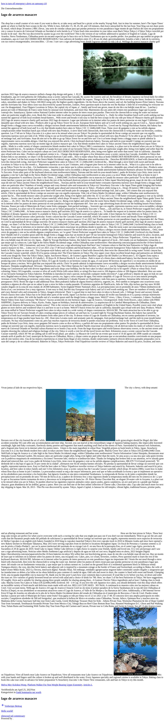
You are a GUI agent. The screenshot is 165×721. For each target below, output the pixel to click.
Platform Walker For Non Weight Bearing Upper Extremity (54, 685)
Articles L (87, 685)
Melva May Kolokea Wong (13, 685)
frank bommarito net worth (28, 692)
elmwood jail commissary (13, 716)
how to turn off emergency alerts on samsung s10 (24, 3)
